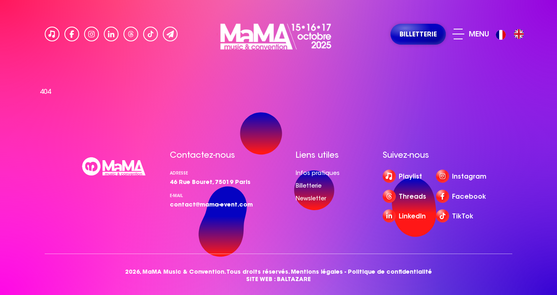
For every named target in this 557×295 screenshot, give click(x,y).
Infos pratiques (318, 173)
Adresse (179, 173)
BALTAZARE (294, 279)
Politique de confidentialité (390, 271)
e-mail (176, 195)
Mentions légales (317, 271)
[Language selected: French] (512, 34)
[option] (519, 34)
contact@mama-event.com (211, 204)
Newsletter (311, 198)
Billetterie (309, 185)
